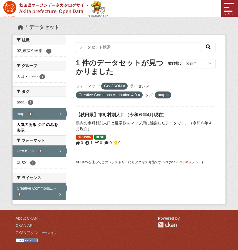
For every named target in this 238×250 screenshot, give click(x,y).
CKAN (167, 225)
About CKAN (27, 218)
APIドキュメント (189, 162)
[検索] (208, 47)
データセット (44, 27)
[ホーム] (20, 27)
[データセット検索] (139, 47)
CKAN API (25, 225)
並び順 (174, 63)
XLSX (100, 137)
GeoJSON (84, 137)
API (165, 162)
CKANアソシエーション (37, 233)
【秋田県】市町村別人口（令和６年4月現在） (121, 114)
